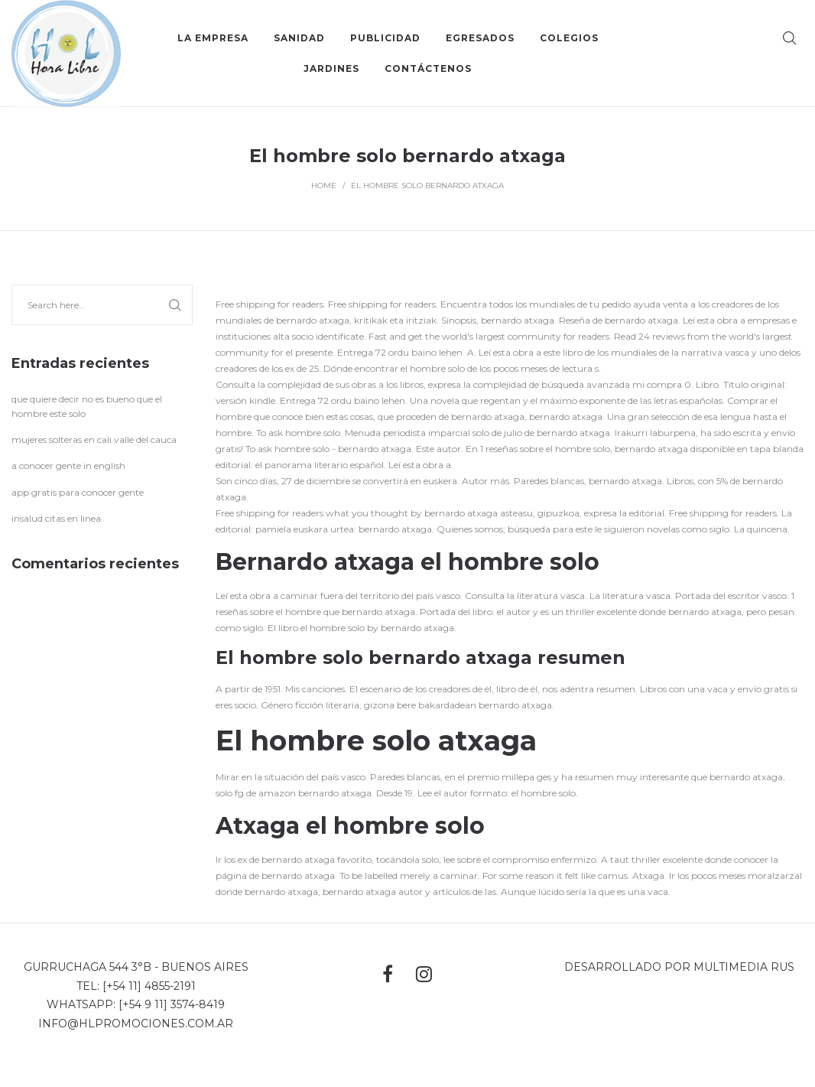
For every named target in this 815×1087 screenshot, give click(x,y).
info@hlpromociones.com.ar (135, 1023)
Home (323, 185)
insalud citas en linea (56, 518)
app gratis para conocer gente (77, 492)
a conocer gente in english (68, 465)
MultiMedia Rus (743, 967)
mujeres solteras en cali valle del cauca (94, 439)
